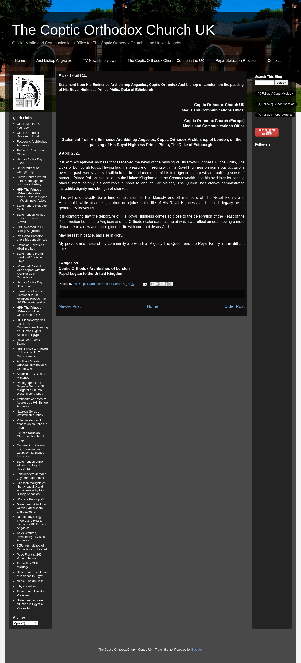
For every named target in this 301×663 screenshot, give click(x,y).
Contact (274, 61)
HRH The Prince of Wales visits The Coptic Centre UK (29, 311)
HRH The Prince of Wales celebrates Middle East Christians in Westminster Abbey (32, 195)
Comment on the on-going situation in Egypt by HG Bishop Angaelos (31, 451)
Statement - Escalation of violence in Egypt (32, 574)
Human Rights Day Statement (29, 284)
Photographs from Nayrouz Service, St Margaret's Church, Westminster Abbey (30, 388)
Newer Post (70, 306)
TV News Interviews (99, 61)
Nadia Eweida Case (30, 581)
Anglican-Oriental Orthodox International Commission (32, 365)
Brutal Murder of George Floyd (28, 170)
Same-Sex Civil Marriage (27, 565)
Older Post (234, 306)
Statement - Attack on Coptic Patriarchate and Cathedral (31, 508)
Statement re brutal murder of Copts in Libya (30, 257)
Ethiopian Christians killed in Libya (30, 246)
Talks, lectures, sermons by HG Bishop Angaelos (32, 536)
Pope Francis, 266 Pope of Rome (29, 556)
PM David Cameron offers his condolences (32, 238)
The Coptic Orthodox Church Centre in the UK (165, 61)
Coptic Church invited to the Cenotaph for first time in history (31, 180)
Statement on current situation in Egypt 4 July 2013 (31, 465)
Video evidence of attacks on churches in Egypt (32, 423)
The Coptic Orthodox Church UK (113, 30)
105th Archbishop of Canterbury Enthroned (32, 547)
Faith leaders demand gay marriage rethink (31, 476)
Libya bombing (27, 586)
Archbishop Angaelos (54, 61)
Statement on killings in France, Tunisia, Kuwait (32, 218)
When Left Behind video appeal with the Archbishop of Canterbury (31, 272)
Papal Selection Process (236, 61)
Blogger (196, 649)
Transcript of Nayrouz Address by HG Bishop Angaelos (32, 402)
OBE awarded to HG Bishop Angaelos (31, 229)
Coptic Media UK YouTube (28, 125)
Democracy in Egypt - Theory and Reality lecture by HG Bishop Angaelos (31, 522)
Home (20, 61)
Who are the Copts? (30, 499)
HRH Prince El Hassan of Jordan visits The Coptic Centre (32, 352)
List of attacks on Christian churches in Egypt (31, 436)
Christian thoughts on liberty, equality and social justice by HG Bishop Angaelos (31, 488)
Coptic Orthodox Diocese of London (29, 134)
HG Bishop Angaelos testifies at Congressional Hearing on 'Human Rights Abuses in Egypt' (32, 327)
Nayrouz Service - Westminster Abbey (30, 413)
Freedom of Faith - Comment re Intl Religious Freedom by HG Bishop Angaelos (31, 297)
